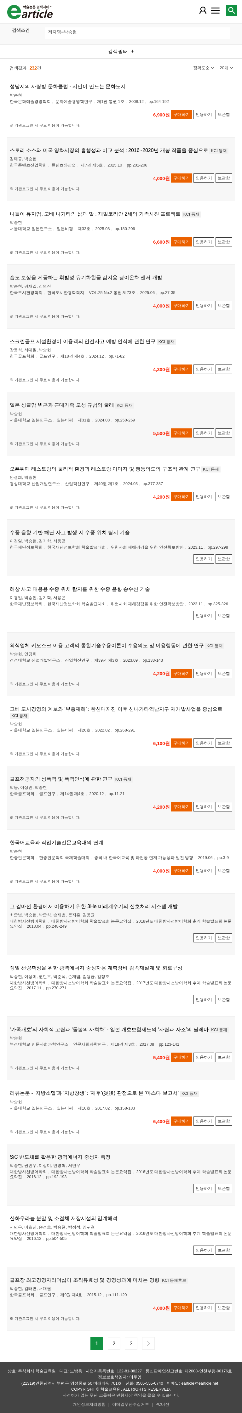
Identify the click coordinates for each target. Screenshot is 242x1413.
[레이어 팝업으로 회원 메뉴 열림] (202, 10)
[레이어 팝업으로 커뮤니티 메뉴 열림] (215, 10)
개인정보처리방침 (89, 1404)
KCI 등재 (219, 150)
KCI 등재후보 (174, 1280)
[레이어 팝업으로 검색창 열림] (231, 10)
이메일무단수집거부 (130, 1404)
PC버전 (162, 1404)
